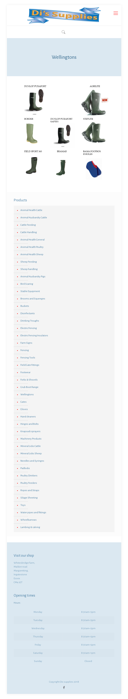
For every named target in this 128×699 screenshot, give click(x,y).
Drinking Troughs (29, 320)
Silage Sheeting (29, 497)
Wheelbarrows (28, 520)
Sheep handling (29, 269)
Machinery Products (31, 438)
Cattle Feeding (28, 225)
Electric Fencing (28, 328)
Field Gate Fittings (29, 365)
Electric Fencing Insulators (34, 335)
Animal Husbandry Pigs (32, 276)
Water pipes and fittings (33, 512)
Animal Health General (32, 239)
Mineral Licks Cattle (30, 446)
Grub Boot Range (29, 387)
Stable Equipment (30, 291)
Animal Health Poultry (32, 247)
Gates (23, 402)
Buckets (24, 306)
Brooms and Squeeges (32, 298)
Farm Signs (26, 343)
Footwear (25, 372)
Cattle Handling (28, 232)
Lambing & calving (30, 527)
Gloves (24, 409)
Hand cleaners (28, 416)
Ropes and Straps (29, 490)
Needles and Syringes (32, 461)
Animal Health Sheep (31, 254)
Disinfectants (27, 313)
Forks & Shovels (29, 379)
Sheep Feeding (28, 262)
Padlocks (25, 468)
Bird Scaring (26, 284)
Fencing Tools (27, 357)
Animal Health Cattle (31, 210)
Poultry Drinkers (28, 475)
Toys (23, 505)
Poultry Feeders (28, 483)
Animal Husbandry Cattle (33, 217)
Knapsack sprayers (30, 431)
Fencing (24, 350)
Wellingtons (27, 394)
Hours (17, 603)
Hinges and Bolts (29, 424)
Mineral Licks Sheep (31, 453)
